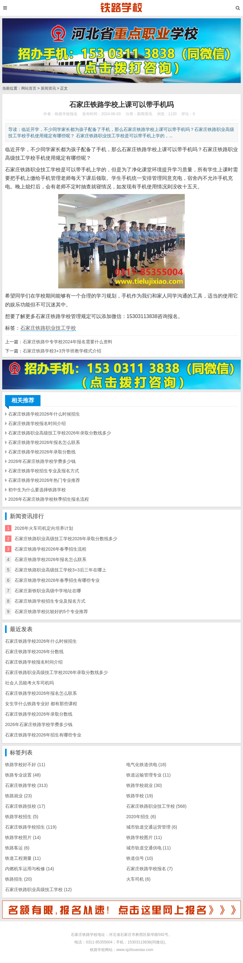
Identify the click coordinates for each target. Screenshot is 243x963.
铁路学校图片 (144, 837)
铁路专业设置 (23, 774)
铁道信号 (139, 858)
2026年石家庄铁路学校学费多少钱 (42, 461)
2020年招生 (141, 816)
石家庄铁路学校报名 (149, 868)
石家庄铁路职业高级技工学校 (38, 889)
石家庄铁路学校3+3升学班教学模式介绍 (62, 350)
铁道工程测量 (23, 858)
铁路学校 (139, 795)
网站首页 (28, 88)
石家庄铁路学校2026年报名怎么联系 (44, 442)
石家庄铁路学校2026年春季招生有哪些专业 (57, 580)
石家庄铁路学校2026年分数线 (34, 651)
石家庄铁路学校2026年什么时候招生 (44, 414)
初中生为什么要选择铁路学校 (37, 489)
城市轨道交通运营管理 (151, 827)
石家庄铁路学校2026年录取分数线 (42, 451)
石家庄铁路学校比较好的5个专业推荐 (51, 611)
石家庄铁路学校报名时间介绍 (37, 423)
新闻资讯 (48, 88)
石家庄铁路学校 (26, 785)
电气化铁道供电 (146, 764)
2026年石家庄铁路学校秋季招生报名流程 (48, 499)
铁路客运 (17, 847)
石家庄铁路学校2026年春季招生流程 (50, 549)
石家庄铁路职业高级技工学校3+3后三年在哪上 (60, 569)
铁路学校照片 (23, 837)
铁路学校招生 (21, 816)
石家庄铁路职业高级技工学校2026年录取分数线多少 (59, 432)
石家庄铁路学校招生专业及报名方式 (43, 470)
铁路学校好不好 (25, 764)
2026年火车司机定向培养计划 (44, 528)
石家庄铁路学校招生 (31, 827)
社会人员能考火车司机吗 (29, 682)
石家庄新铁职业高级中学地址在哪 (48, 590)
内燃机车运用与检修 (29, 868)
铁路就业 (18, 795)
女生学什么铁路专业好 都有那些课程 (41, 703)
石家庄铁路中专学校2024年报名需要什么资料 (67, 341)
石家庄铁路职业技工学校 (48, 328)
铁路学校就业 (144, 785)
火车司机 (138, 879)
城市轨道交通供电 (148, 847)
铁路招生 (18, 879)
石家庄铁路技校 (25, 806)
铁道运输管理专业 (148, 774)
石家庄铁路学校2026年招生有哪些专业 (43, 734)
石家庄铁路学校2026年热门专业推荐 (44, 480)
